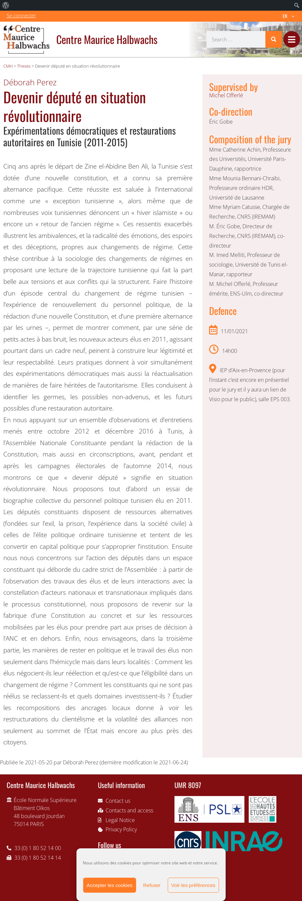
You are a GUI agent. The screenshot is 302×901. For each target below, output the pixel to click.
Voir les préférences (193, 885)
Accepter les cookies (110, 885)
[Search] (273, 39)
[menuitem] (6, 5)
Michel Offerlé (226, 95)
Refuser (152, 885)
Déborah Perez (30, 82)
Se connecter (21, 15)
